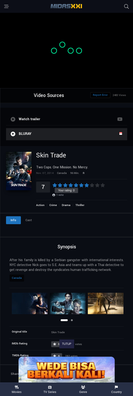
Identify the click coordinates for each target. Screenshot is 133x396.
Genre (83, 390)
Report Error (100, 95)
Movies (16, 390)
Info (13, 220)
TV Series (50, 390)
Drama (66, 205)
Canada (17, 278)
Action (40, 205)
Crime (53, 205)
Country (116, 390)
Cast (28, 220)
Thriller (79, 205)
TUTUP (66, 344)
